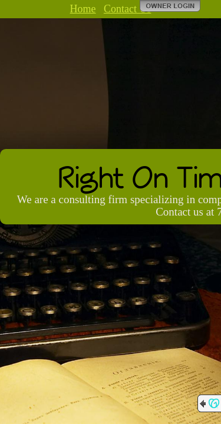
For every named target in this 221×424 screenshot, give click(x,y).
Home (83, 9)
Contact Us (127, 9)
